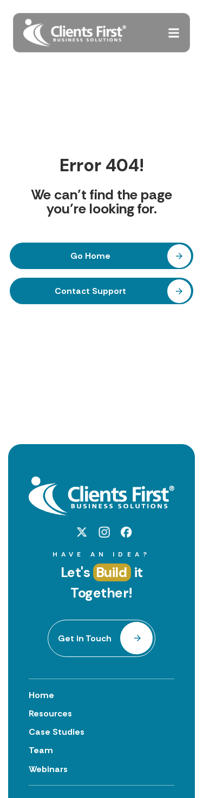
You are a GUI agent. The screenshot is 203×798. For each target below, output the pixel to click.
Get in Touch (85, 638)
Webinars (48, 769)
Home (41, 695)
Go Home (90, 255)
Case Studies (56, 731)
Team (41, 750)
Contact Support (90, 291)
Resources (50, 713)
